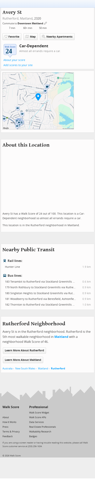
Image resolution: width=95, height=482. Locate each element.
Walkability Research (40, 431)
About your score (14, 60)
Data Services (36, 422)
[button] (38, 97)
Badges (33, 436)
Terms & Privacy (11, 431)
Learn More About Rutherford (24, 350)
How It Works (9, 422)
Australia (7, 368)
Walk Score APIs (37, 417)
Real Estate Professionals (42, 427)
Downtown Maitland (31, 23)
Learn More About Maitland (23, 360)
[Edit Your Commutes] (46, 23)
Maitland (26, 18)
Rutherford (58, 368)
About (5, 417)
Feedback (7, 436)
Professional (38, 407)
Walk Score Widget (39, 412)
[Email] (16, 412)
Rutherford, (10, 18)
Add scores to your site (18, 65)
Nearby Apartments (57, 36)
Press (5, 427)
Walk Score (10, 407)
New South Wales (25, 368)
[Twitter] (4, 412)
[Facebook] (10, 412)
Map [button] (31, 36)
